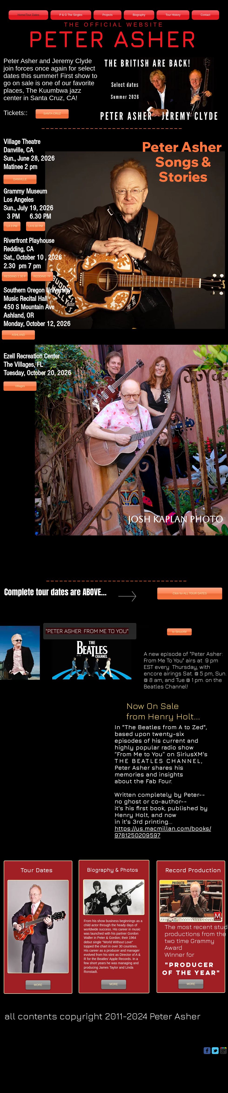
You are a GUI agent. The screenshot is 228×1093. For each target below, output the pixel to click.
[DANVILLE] (20, 179)
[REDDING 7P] (42, 276)
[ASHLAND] (18, 335)
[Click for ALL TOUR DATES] (189, 593)
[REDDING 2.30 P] (15, 276)
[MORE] (38, 985)
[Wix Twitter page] (215, 1050)
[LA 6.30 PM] (35, 226)
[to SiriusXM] (179, 631)
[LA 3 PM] (11, 226)
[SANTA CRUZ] (52, 114)
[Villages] (20, 386)
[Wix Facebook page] (207, 1050)
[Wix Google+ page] (223, 1050)
